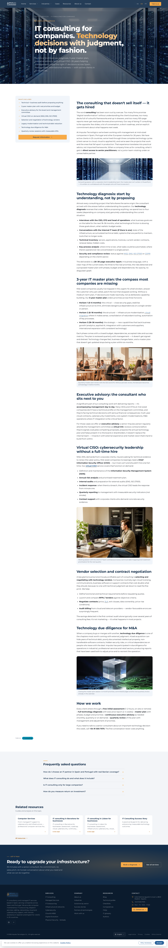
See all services (152, 865)
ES (138, 4)
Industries (47, 4)
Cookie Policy (65, 943)
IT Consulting (50, 897)
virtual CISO (91, 466)
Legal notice (132, 934)
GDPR (147, 254)
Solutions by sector (81, 904)
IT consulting (27, 738)
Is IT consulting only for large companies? (63, 785)
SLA (106, 602)
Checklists (107, 904)
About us (77, 4)
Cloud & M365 (50, 913)
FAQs (105, 910)
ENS (131, 254)
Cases (57, 4)
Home (23, 4)
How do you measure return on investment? (64, 791)
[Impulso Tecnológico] (11, 4)
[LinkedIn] (9, 922)
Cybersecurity (50, 910)
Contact (88, 4)
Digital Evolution (51, 917)
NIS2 (126, 254)
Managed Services (52, 900)
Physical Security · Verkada (55, 920)
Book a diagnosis (131, 865)
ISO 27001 (137, 254)
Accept (159, 943)
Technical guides (109, 900)
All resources (21, 838)
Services (33, 4)
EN (142, 4)
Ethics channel (156, 934)
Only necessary (146, 943)
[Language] (120, 934)
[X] (14, 922)
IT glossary (107, 913)
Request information (42, 137)
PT (146, 4)
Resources (67, 4)
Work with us (79, 913)
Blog (105, 897)
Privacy (140, 934)
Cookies (147, 934)
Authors (106, 917)
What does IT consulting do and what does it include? (69, 778)
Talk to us (155, 4)
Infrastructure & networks (54, 907)
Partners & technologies (83, 910)
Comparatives (108, 907)
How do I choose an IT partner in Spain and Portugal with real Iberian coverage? (81, 772)
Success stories (80, 907)
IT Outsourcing (51, 904)
